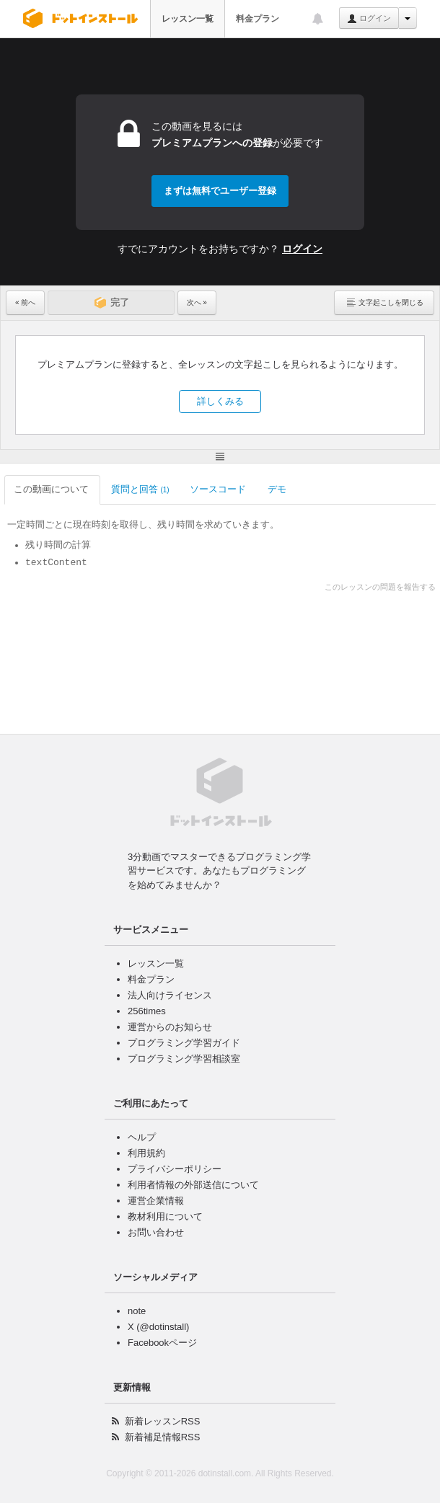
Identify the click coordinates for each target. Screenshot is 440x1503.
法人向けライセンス (170, 995)
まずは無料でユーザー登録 (220, 190)
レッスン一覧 (188, 19)
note (137, 1310)
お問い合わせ (156, 1232)
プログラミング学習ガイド (184, 1042)
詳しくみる (220, 401)
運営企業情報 (156, 1200)
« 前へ (25, 302)
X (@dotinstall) (158, 1326)
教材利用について (165, 1216)
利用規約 (146, 1153)
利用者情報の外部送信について (193, 1184)
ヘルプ (142, 1137)
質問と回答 (140, 489)
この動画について (52, 489)
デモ (278, 489)
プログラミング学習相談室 (184, 1058)
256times (147, 1011)
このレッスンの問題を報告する (380, 586)
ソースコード (219, 489)
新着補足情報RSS (163, 1437)
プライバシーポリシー (174, 1168)
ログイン (369, 19)
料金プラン (257, 19)
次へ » (197, 302)
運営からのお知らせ (170, 1026)
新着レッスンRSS (163, 1421)
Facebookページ (162, 1342)
